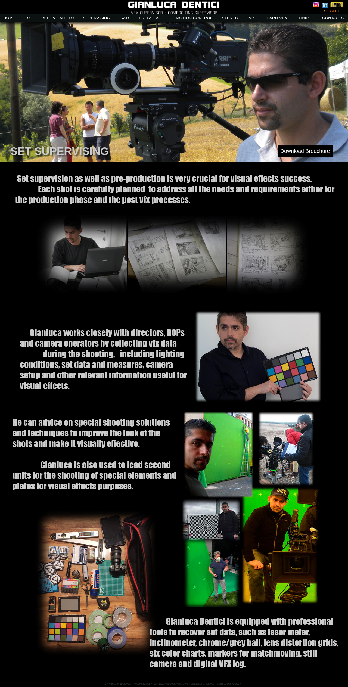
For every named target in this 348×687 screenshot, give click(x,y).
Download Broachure (305, 151)
